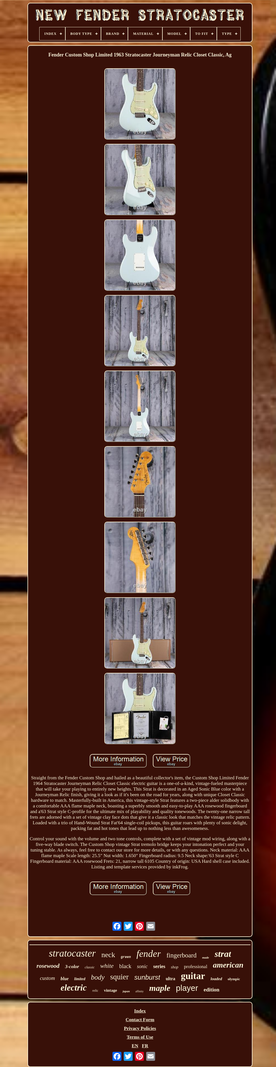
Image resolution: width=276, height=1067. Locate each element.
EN (135, 1045)
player (187, 988)
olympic (234, 979)
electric (74, 988)
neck (108, 955)
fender (149, 953)
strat (223, 954)
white (107, 965)
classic (90, 967)
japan (126, 991)
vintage (110, 990)
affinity (139, 991)
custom (47, 978)
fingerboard (181, 955)
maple (159, 988)
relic (95, 991)
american (228, 965)
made (205, 957)
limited (80, 979)
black (125, 966)
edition (211, 990)
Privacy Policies (140, 1028)
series (159, 966)
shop (174, 967)
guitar (193, 976)
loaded (216, 979)
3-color (72, 966)
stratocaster (72, 953)
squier (119, 977)
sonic (142, 966)
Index (140, 1011)
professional (195, 966)
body (98, 977)
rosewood (47, 965)
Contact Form (140, 1019)
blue (64, 978)
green (126, 957)
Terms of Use (140, 1037)
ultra (170, 978)
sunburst (147, 977)
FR (145, 1045)
